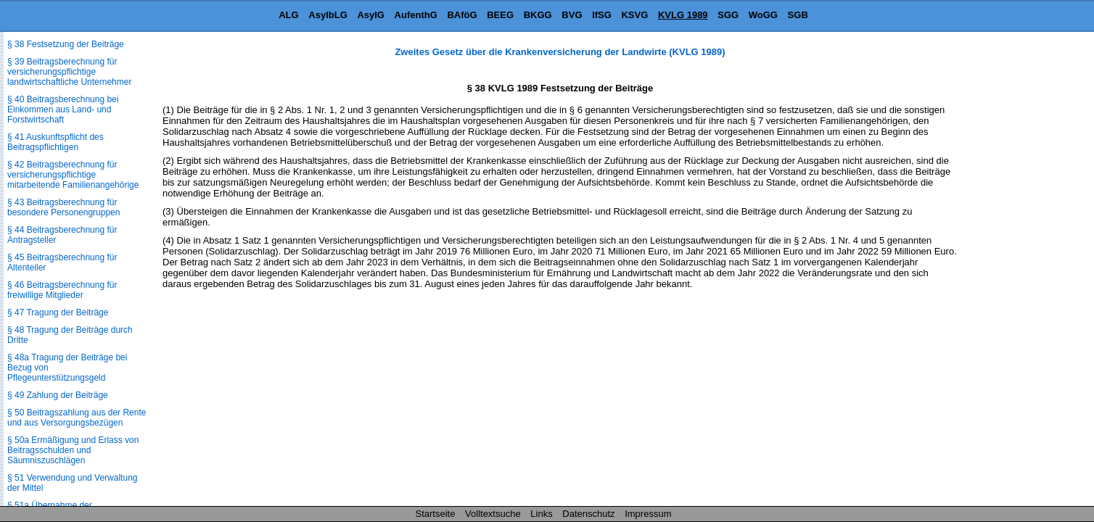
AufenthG (416, 14)
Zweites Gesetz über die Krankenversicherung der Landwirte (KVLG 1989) (560, 51)
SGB (798, 14)
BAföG (462, 14)
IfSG (602, 14)
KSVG (634, 14)
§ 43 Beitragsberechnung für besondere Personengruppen (63, 207)
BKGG (538, 14)
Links (541, 513)
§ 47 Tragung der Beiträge (57, 312)
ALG (288, 14)
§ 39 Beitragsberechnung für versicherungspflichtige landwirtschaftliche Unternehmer (69, 72)
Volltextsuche (493, 513)
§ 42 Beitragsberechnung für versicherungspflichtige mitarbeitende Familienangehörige (73, 175)
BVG (572, 14)
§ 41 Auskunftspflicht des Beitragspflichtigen (55, 142)
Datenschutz (588, 513)
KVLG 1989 (683, 14)
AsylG (370, 14)
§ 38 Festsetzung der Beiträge (65, 44)
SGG (728, 14)
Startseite (436, 513)
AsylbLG (327, 14)
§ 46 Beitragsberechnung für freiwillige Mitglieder (62, 290)
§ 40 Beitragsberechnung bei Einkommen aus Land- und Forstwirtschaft (62, 109)
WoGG (763, 14)
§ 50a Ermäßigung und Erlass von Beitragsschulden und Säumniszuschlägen (73, 450)
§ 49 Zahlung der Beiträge (57, 395)
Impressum (648, 513)
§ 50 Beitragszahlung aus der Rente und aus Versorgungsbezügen (76, 417)
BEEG (500, 14)
